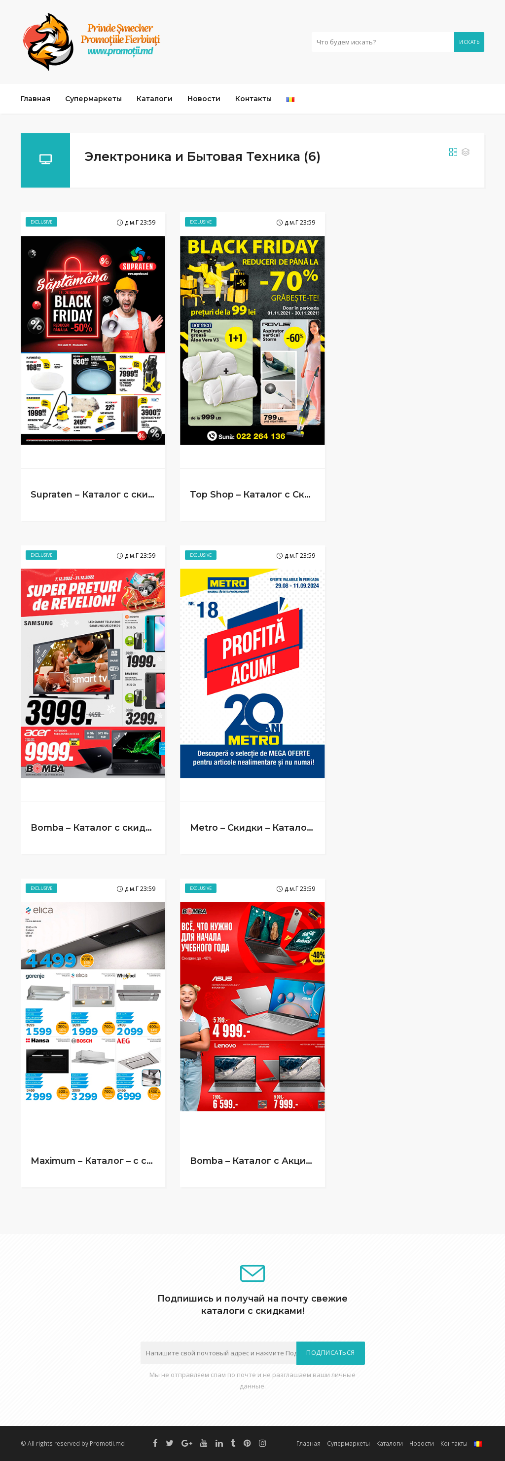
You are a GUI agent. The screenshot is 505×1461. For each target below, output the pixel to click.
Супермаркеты (93, 98)
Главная (35, 98)
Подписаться (330, 1352)
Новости (203, 98)
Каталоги (155, 98)
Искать (469, 41)
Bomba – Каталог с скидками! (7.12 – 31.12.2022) (141, 827)
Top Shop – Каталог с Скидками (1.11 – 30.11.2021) (302, 494)
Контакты (253, 98)
